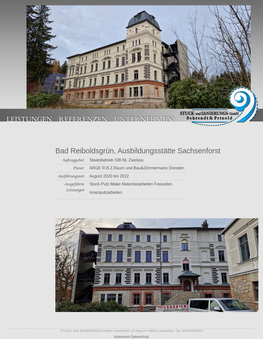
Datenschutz (140, 336)
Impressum (122, 336)
